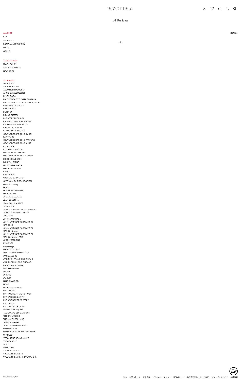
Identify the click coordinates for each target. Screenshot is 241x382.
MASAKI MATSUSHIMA (13, 265)
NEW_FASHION (10, 63)
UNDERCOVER (10, 328)
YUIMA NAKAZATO (11, 350)
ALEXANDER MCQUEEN (14, 89)
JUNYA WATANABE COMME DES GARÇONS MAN (18, 229)
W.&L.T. (6, 344)
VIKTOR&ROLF (10, 341)
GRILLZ (6, 51)
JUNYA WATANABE (12, 218)
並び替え (234, 33)
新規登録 (146, 377)
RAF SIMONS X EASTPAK (14, 296)
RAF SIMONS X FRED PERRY (16, 300)
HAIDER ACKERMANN (13, 190)
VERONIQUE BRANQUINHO (16, 338)
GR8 (5, 36)
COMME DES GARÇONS (14, 130)
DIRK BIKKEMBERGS (12, 158)
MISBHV (7, 271)
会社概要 (234, 377)
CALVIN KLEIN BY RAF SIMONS (17, 121)
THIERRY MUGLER (11, 315)
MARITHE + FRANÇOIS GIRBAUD (18, 259)
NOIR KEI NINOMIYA (12, 287)
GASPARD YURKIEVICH (13, 177)
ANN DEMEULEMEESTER (14, 92)
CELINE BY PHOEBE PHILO (15, 124)
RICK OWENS (9, 303)
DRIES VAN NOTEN (12, 168)
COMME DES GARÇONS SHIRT (17, 143)
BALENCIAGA (9, 96)
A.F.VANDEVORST (11, 86)
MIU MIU (7, 274)
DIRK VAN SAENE (11, 162)
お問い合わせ (134, 377)
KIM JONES (8, 243)
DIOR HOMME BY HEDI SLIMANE (18, 155)
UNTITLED (7, 334)
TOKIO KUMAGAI (11, 322)
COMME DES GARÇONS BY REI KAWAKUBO (17, 135)
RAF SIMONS (9, 290)
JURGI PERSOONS (11, 240)
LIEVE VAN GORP (11, 249)
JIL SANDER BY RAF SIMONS (16, 212)
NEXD (6, 284)
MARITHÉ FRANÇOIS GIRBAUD (17, 262)
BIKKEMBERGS (10, 108)
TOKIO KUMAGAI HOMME (15, 325)
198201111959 (9, 40)
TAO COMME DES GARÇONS (16, 312)
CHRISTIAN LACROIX (12, 127)
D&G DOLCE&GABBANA (14, 152)
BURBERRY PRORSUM (13, 118)
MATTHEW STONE (11, 268)
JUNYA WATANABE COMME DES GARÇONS (18, 223)
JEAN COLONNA (10, 199)
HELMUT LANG (10, 193)
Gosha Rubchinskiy (10, 184)
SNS (125, 377)
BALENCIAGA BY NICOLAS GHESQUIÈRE (21, 102)
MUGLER (7, 278)
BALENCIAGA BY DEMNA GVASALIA (19, 99)
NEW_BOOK (8, 71)
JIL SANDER (8, 206)
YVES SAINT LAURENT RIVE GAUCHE (19, 356)
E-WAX (6, 171)
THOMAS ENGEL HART (13, 319)
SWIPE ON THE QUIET (13, 309)
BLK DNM (7, 111)
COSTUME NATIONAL (13, 149)
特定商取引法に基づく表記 (198, 377)
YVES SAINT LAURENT (13, 353)
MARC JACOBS (10, 255)
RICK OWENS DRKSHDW (14, 306)
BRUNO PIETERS (10, 115)
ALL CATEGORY (10, 60)
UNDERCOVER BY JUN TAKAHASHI (19, 331)
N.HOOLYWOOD (11, 281)
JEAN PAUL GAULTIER (13, 203)
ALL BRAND (8, 80)
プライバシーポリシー (162, 377)
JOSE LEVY (8, 215)
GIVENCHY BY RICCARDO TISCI (17, 181)
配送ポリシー (178, 377)
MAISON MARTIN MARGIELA (16, 252)
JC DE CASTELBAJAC (12, 196)
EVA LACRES (9, 174)
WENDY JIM (8, 347)
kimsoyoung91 (9, 246)
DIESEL (6, 47)
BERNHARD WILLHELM (13, 105)
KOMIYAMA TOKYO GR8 (14, 43)
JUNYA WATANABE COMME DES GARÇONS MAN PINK (18, 235)
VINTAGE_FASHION (12, 67)
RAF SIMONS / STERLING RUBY (17, 293)
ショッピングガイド (219, 377)
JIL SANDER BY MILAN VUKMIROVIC (19, 209)
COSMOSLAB (9, 146)
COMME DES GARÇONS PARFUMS (19, 140)
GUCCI (6, 187)
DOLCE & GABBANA (12, 165)
